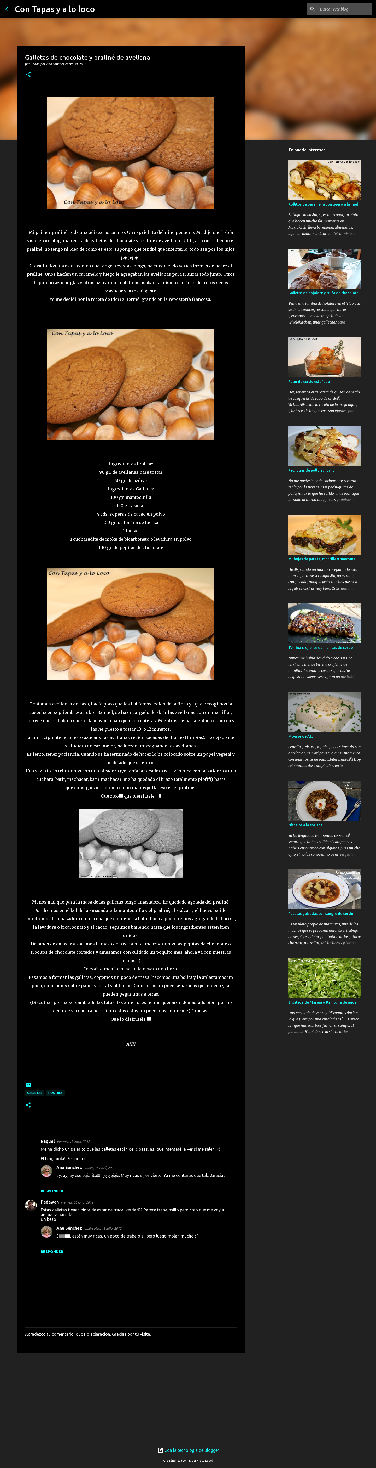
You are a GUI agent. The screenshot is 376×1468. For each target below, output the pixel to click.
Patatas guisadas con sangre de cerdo (320, 914)
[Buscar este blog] (344, 9)
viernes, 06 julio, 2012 (77, 1202)
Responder (52, 1191)
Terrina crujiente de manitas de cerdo (320, 648)
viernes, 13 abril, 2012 (73, 1141)
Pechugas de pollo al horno (311, 470)
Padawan (50, 1202)
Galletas (34, 1092)
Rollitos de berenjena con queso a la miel (323, 204)
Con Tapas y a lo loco (55, 9)
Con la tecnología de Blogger (188, 1450)
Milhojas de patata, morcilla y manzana (321, 559)
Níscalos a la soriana (305, 825)
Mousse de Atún (302, 736)
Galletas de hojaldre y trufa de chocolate (323, 293)
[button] (28, 74)
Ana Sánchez (69, 1167)
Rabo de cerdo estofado (309, 382)
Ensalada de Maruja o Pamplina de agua (322, 1002)
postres (55, 1092)
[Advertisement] (131, 1398)
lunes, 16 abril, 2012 (100, 1168)
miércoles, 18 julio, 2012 (103, 1228)
